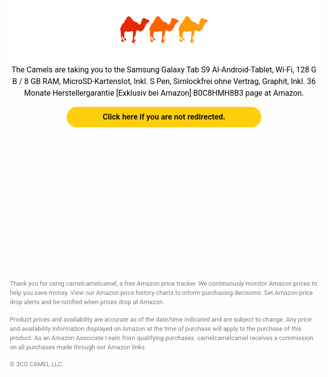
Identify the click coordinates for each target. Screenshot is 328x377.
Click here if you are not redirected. (164, 116)
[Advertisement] (164, 211)
